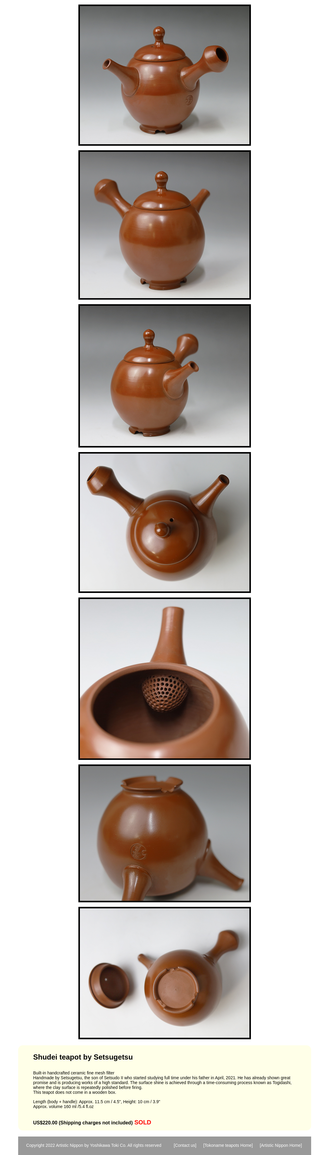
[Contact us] (185, 1145)
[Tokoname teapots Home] (228, 1145)
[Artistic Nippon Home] (281, 1145)
